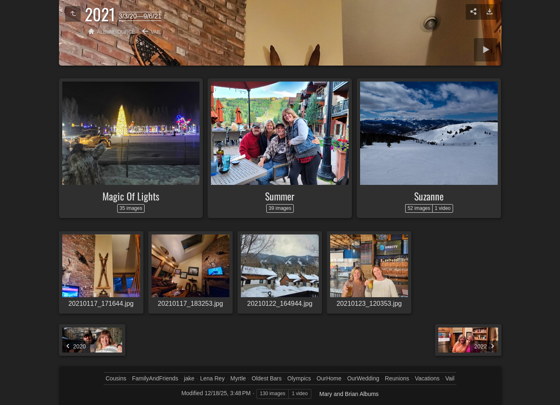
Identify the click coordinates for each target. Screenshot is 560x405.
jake (189, 378)
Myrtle (238, 378)
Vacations (427, 378)
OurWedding (363, 378)
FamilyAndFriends (155, 378)
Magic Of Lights (130, 196)
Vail (156, 32)
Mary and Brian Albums (349, 394)
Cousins (116, 378)
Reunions (397, 378)
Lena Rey (212, 378)
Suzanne (429, 196)
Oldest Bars (266, 378)
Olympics (299, 378)
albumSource (116, 32)
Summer (280, 196)
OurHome (329, 378)
